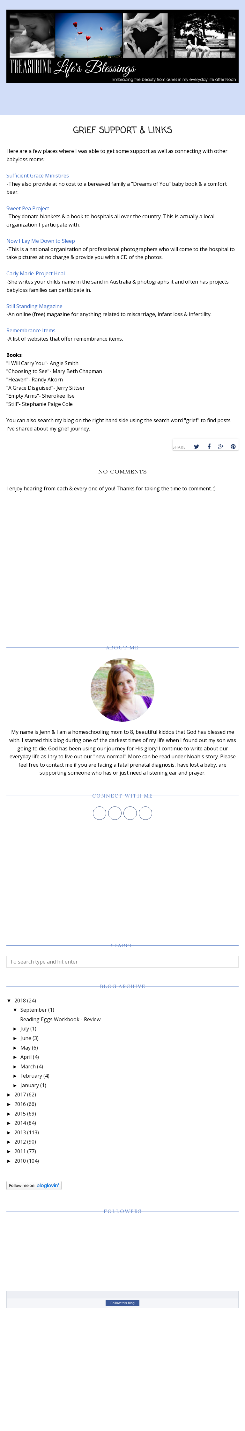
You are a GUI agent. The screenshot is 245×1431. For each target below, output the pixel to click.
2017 (20, 1094)
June (25, 1038)
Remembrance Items (31, 330)
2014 (20, 1122)
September (33, 1009)
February (31, 1075)
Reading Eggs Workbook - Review (60, 1019)
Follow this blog (122, 1303)
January (29, 1085)
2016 (20, 1104)
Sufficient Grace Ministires (37, 175)
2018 (20, 1000)
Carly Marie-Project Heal (35, 273)
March (28, 1066)
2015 (20, 1113)
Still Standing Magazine (34, 306)
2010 (20, 1160)
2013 (20, 1132)
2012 (20, 1141)
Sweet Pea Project (27, 208)
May (25, 1047)
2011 (20, 1151)
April (26, 1056)
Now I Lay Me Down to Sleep (40, 240)
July (24, 1028)
